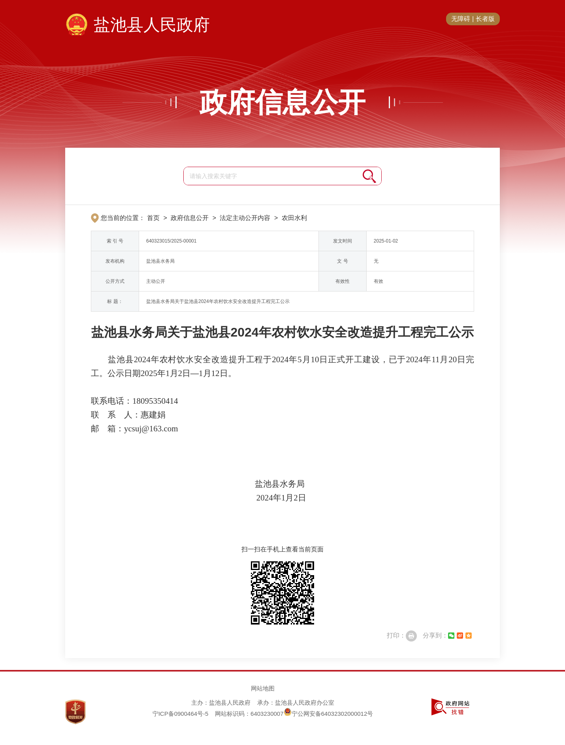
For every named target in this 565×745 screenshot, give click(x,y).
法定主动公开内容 (245, 217)
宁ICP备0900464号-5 (181, 713)
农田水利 (294, 217)
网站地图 (263, 688)
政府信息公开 (282, 102)
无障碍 (460, 18)
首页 (153, 217)
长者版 (485, 18)
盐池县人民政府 (152, 24)
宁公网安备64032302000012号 (328, 713)
